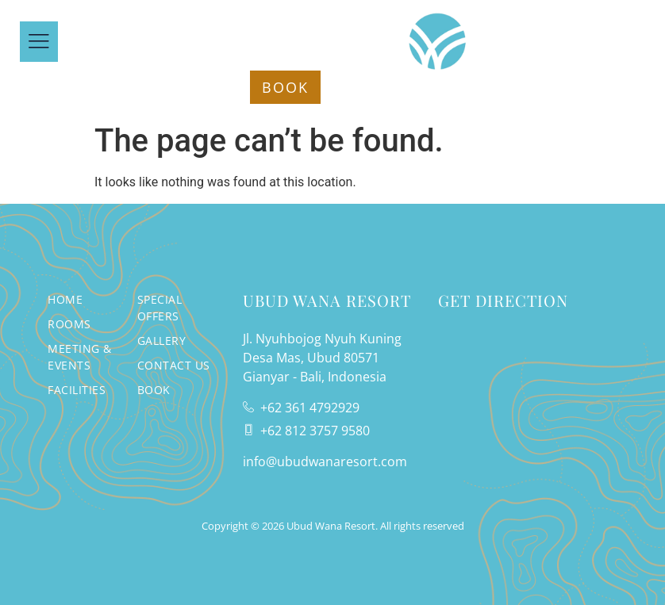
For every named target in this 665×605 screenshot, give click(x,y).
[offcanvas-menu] (39, 41)
